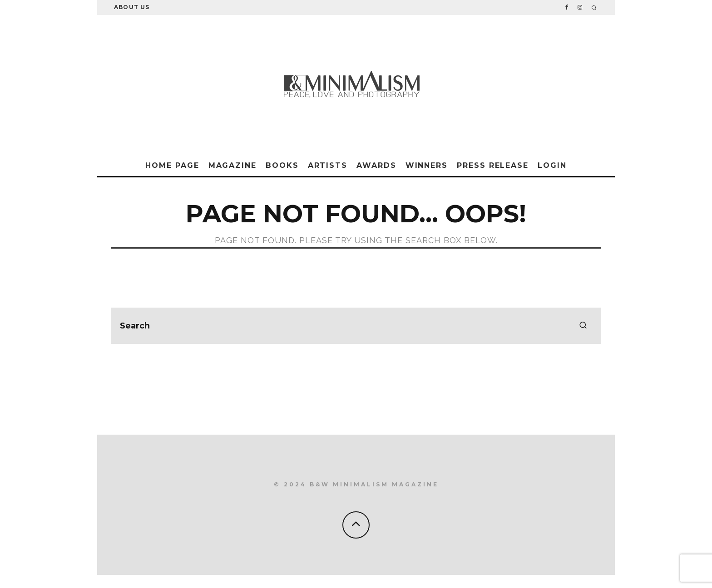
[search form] (356, 326)
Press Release (493, 165)
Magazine (232, 165)
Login (552, 165)
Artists (327, 165)
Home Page (172, 165)
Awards (376, 165)
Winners (426, 165)
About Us (132, 7)
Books (282, 165)
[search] (583, 326)
